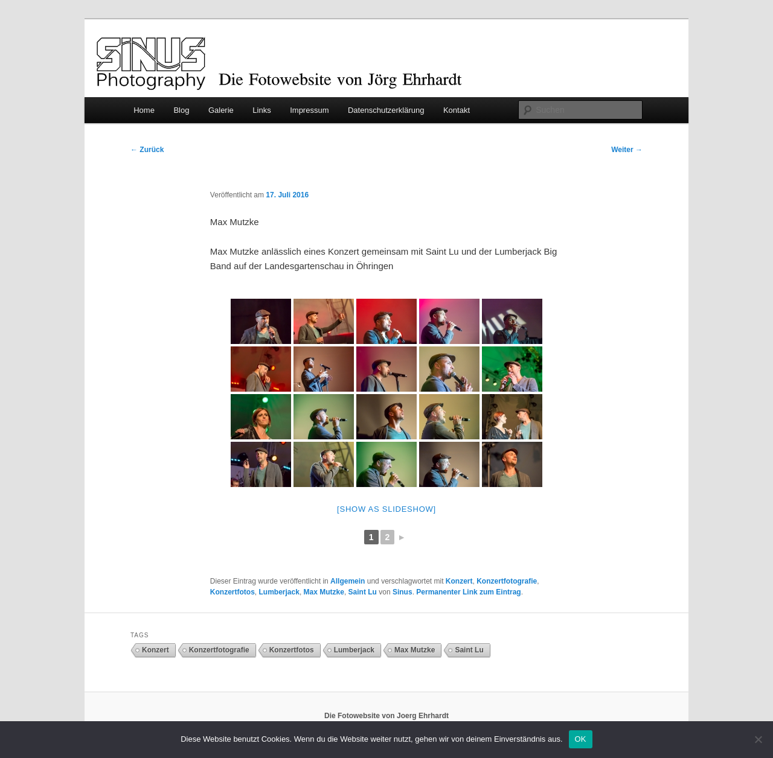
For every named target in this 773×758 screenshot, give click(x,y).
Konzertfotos (232, 592)
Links (261, 110)
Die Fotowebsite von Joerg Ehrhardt (386, 716)
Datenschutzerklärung (386, 110)
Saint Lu (362, 592)
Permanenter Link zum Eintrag (468, 592)
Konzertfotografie (506, 581)
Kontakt (456, 110)
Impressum (309, 110)
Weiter (627, 149)
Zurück (147, 149)
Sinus (402, 592)
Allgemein (347, 581)
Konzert (459, 581)
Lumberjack (279, 592)
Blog (181, 110)
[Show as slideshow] (386, 509)
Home (144, 110)
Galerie (221, 110)
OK (580, 739)
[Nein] (758, 739)
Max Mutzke (324, 592)
